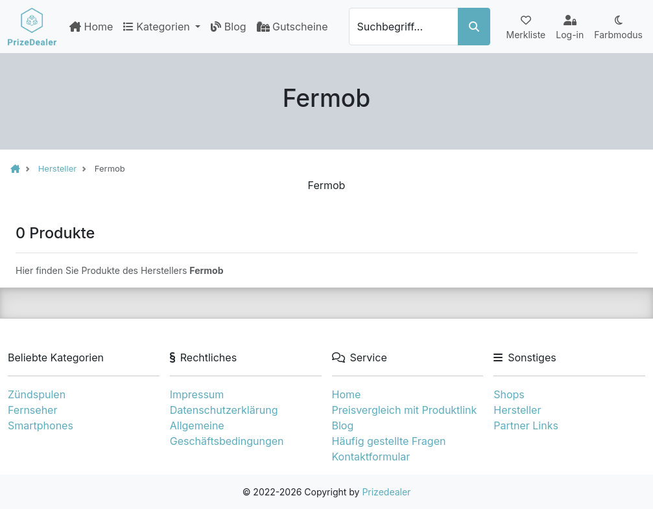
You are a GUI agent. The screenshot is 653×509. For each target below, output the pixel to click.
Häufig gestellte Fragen (389, 441)
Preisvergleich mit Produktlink (404, 409)
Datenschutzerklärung (224, 409)
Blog (228, 26)
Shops (509, 394)
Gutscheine (292, 26)
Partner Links (525, 425)
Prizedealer (386, 491)
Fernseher (32, 409)
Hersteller (517, 409)
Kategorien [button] (158, 26)
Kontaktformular (371, 456)
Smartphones (40, 425)
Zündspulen (36, 394)
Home (91, 26)
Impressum (197, 394)
